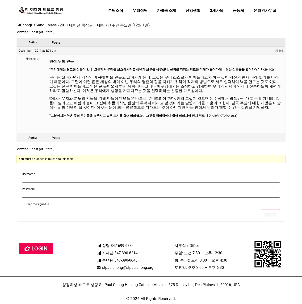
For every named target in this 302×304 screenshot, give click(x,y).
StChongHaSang (30, 25)
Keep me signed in (37, 204)
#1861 (279, 50)
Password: (28, 189)
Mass (52, 25)
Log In (270, 214)
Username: (29, 174)
